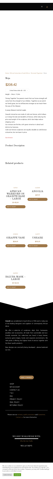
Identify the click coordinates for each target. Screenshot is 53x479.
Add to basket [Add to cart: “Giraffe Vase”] (11, 249)
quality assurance (29, 418)
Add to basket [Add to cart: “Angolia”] (33, 203)
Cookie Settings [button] (7, 474)
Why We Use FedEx (26, 445)
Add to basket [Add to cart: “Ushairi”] (33, 249)
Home (7, 77)
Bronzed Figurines (36, 77)
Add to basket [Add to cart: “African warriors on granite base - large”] (11, 210)
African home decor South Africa (20, 77)
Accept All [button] (17, 474)
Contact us (19, 421)
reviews (20, 418)
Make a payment (26, 381)
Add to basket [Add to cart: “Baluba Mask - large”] (11, 291)
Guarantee (41, 418)
